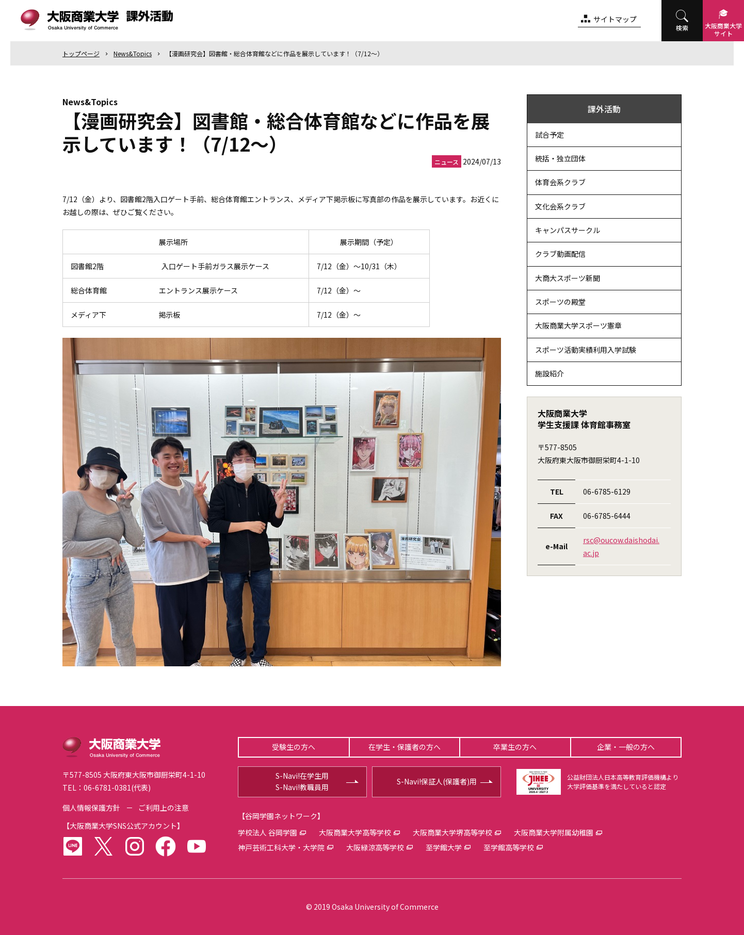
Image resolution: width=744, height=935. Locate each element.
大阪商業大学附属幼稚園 (553, 832)
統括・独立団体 (560, 158)
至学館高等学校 (508, 847)
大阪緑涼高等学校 (375, 847)
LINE (72, 846)
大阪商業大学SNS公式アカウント (123, 826)
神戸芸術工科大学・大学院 (281, 847)
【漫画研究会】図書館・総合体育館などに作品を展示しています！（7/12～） (274, 53)
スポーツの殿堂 (560, 302)
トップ (81, 53)
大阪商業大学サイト (723, 29)
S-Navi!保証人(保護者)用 (437, 781)
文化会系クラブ (560, 206)
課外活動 (604, 109)
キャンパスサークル (567, 230)
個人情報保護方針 (91, 807)
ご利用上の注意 (163, 807)
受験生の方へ (293, 747)
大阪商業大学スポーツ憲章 (578, 325)
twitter (103, 846)
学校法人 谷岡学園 (267, 832)
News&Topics (133, 53)
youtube (196, 846)
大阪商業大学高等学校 (355, 832)
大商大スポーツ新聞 (567, 278)
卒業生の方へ (515, 747)
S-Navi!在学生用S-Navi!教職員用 (302, 781)
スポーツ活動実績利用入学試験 (585, 350)
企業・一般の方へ (626, 747)
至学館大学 (444, 847)
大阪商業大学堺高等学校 (452, 832)
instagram (134, 846)
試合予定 (549, 134)
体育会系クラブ (560, 182)
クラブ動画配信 (560, 254)
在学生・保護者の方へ (404, 747)
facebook (165, 846)
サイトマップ (615, 19)
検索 (682, 27)
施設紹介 (549, 373)
